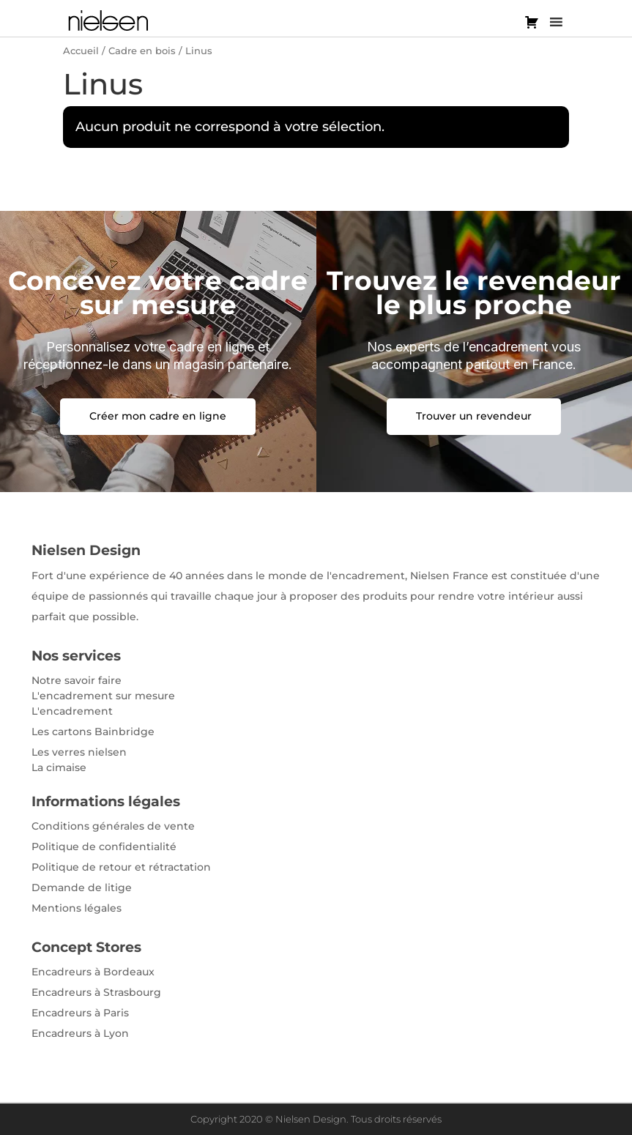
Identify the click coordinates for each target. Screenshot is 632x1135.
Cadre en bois (142, 50)
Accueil (81, 50)
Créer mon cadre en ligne (157, 416)
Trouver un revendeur (474, 416)
